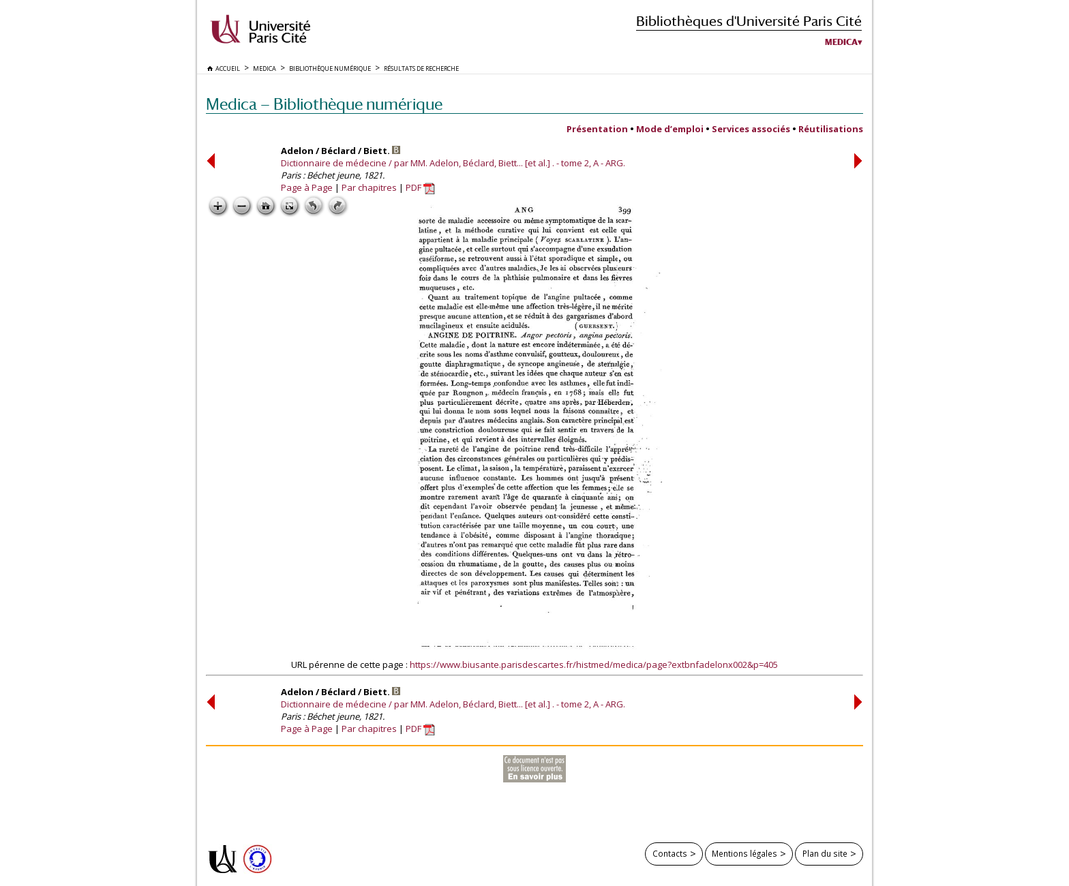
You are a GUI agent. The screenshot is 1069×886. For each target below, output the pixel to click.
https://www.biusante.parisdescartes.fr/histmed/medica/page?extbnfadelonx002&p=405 (594, 664)
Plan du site (824, 853)
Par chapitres (369, 187)
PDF (420, 187)
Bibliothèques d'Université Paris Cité (749, 21)
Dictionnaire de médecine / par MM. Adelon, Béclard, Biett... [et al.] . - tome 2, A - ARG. (453, 163)
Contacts (669, 853)
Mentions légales (744, 853)
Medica (841, 42)
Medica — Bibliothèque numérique (324, 104)
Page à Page (307, 187)
